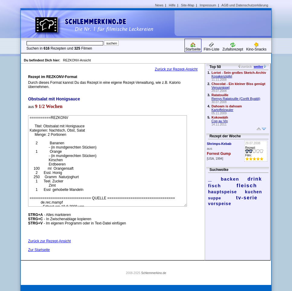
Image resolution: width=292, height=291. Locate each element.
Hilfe (172, 5)
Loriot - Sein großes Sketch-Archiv (238, 72)
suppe (214, 198)
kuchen (253, 191)
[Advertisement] (225, 23)
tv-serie (247, 197)
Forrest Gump (219, 154)
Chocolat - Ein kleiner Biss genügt (238, 84)
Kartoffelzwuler (222, 110)
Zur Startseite (39, 250)
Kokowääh (219, 117)
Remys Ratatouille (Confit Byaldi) (235, 98)
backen (230, 178)
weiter (258, 66)
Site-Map (187, 5)
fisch (214, 185)
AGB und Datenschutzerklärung (244, 5)
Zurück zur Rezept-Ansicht (176, 69)
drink (254, 178)
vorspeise (219, 203)
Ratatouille (219, 95)
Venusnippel (220, 87)
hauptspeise (222, 191)
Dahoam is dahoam (226, 106)
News (159, 5)
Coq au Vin (219, 121)
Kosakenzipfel (221, 76)
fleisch (246, 185)
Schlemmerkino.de (153, 273)
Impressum (208, 5)
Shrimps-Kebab (219, 144)
